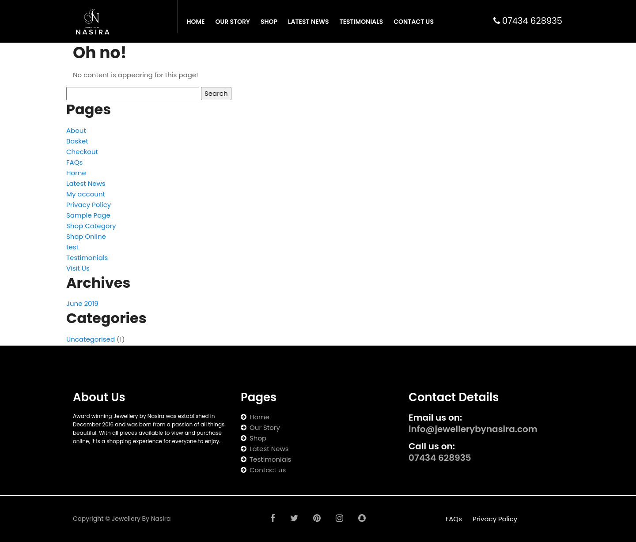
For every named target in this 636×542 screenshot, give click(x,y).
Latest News (308, 22)
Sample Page (88, 215)
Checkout (82, 151)
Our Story (232, 22)
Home (195, 22)
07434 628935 (527, 21)
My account (85, 194)
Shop (269, 22)
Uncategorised (90, 339)
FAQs (74, 162)
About (76, 130)
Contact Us (414, 22)
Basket (77, 141)
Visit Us (78, 268)
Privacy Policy (88, 204)
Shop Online (86, 236)
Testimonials (361, 22)
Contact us (268, 469)
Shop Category (91, 225)
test (72, 247)
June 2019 (82, 303)
